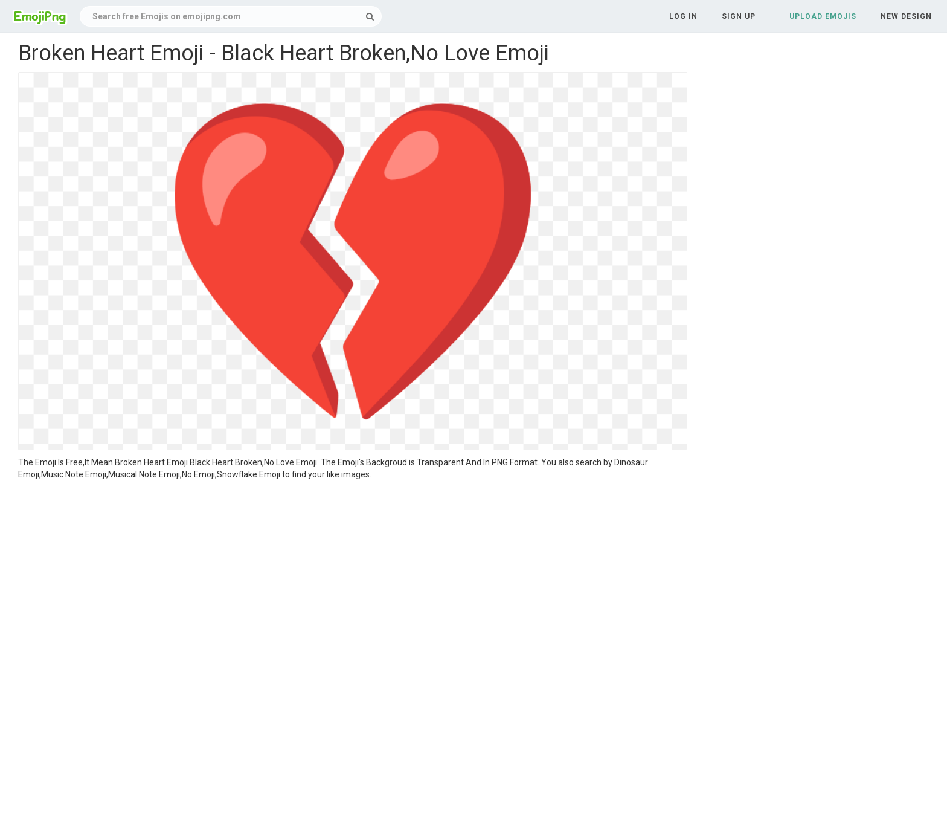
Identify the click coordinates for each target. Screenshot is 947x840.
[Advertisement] (352, 571)
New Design (906, 16)
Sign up (739, 16)
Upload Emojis (822, 16)
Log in (683, 16)
